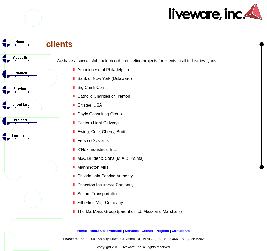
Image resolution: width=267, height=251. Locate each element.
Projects (162, 231)
